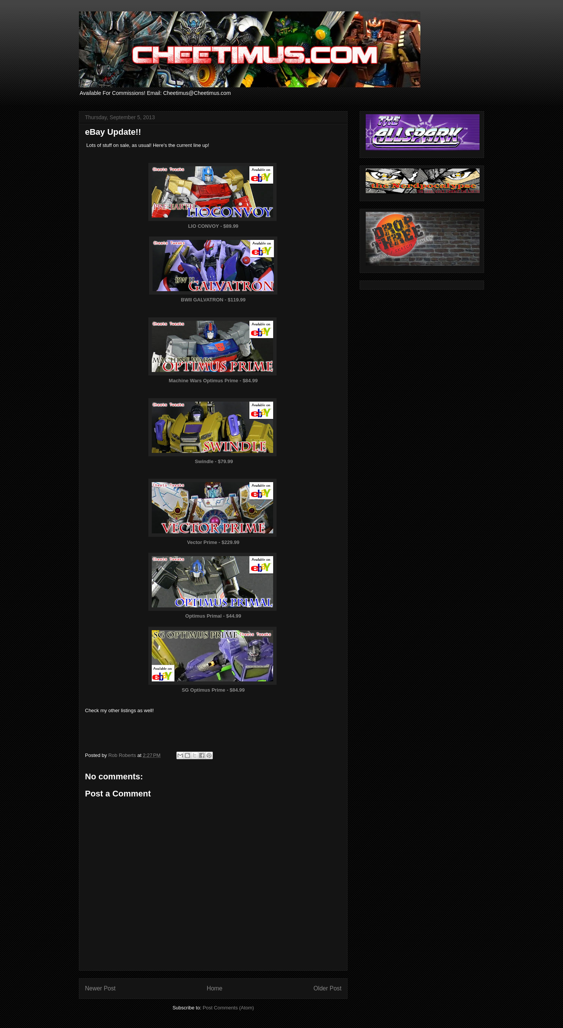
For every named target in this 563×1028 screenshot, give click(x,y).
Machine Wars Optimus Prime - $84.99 (213, 380)
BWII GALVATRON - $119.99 (213, 300)
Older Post (327, 988)
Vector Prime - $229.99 (213, 542)
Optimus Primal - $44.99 (213, 616)
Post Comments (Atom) (228, 1008)
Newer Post (100, 988)
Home (215, 988)
